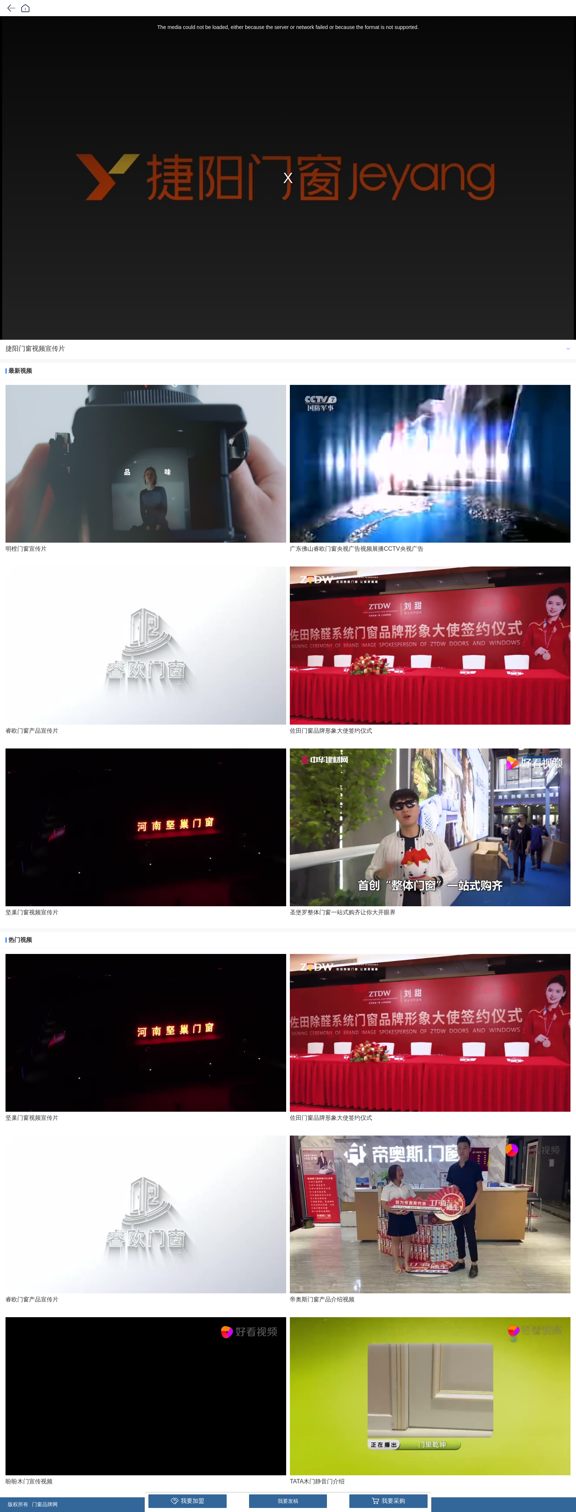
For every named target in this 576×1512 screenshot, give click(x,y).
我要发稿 (288, 1501)
